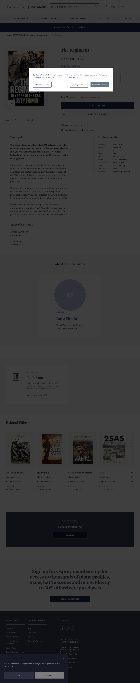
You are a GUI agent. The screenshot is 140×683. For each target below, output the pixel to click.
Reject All (79, 85)
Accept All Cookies (99, 85)
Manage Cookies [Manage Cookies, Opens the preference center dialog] (42, 85)
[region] (71, 79)
